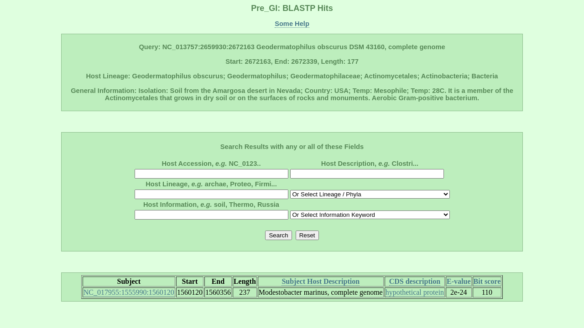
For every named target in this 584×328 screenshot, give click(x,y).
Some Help (292, 23)
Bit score (487, 281)
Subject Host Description (321, 281)
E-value (458, 281)
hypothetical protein (415, 292)
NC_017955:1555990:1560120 (128, 292)
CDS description (414, 281)
